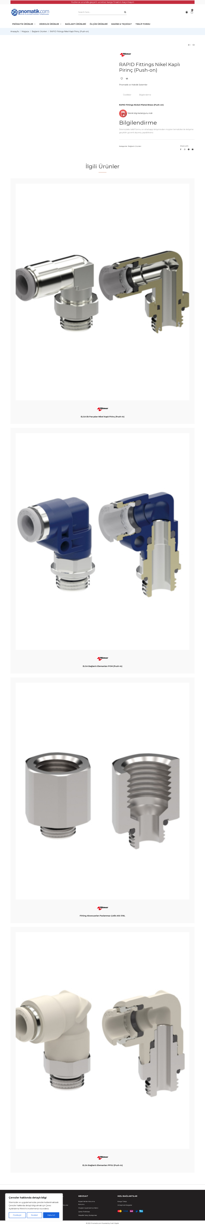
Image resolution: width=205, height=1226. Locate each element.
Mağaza (25, 31)
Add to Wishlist (121, 78)
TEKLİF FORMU (142, 24)
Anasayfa (14, 31)
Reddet (34, 1215)
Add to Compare (127, 78)
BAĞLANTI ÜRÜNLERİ (75, 24)
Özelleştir (17, 1215)
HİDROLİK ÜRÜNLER (50, 24)
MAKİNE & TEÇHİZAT (121, 24)
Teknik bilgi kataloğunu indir (136, 113)
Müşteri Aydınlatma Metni (88, 1208)
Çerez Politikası (84, 1212)
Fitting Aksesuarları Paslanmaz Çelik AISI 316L (102, 916)
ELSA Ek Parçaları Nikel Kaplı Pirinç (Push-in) (102, 417)
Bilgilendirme (145, 95)
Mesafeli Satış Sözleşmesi (87, 1215)
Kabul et (51, 1215)
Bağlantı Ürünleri (39, 31)
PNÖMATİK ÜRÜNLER (24, 24)
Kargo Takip (122, 1201)
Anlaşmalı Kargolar (125, 1205)
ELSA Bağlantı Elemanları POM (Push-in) (102, 666)
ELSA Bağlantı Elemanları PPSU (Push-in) (102, 1165)
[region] (34, 1207)
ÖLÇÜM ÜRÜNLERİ (99, 24)
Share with (184, 146)
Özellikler (127, 95)
